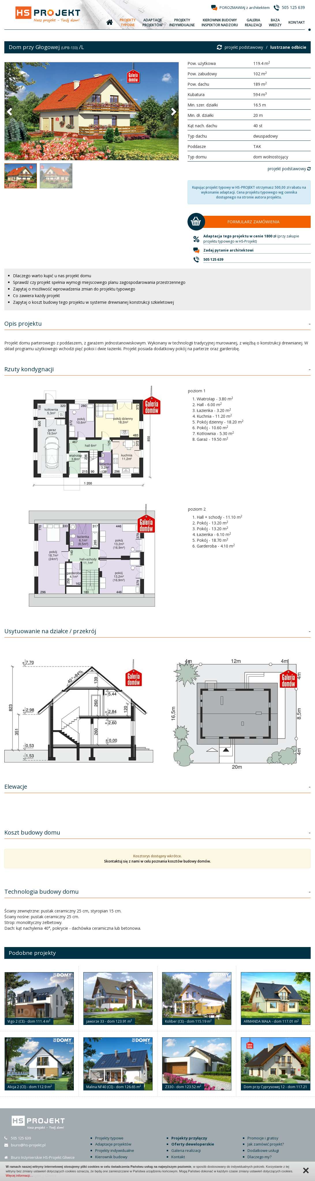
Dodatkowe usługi (263, 1150)
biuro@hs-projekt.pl (28, 1145)
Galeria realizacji (186, 1150)
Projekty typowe (109, 1138)
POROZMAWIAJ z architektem (245, 7)
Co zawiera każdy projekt (36, 295)
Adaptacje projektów (113, 1144)
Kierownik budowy (111, 1156)
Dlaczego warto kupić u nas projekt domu (52, 275)
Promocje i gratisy (262, 1138)
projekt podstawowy (244, 47)
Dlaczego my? (259, 1156)
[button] (10, 111)
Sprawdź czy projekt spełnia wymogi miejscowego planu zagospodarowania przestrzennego (99, 282)
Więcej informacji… (19, 1175)
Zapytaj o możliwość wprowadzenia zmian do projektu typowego (74, 289)
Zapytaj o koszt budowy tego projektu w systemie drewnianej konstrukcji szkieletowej (93, 302)
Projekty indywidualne (114, 1150)
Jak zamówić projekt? (265, 1144)
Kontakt (178, 1156)
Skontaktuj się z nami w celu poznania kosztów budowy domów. (157, 861)
